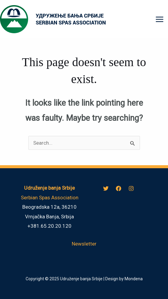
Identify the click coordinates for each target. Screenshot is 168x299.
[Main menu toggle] (159, 19)
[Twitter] (106, 188)
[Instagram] (131, 188)
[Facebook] (118, 188)
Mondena (134, 278)
